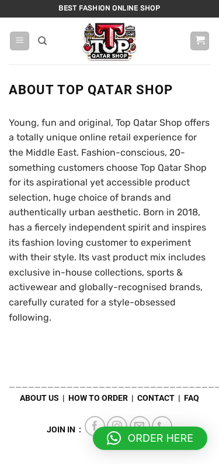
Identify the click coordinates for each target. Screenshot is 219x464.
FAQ (191, 398)
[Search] (42, 41)
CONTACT (156, 398)
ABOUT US (39, 398)
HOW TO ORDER (98, 398)
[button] (19, 41)
